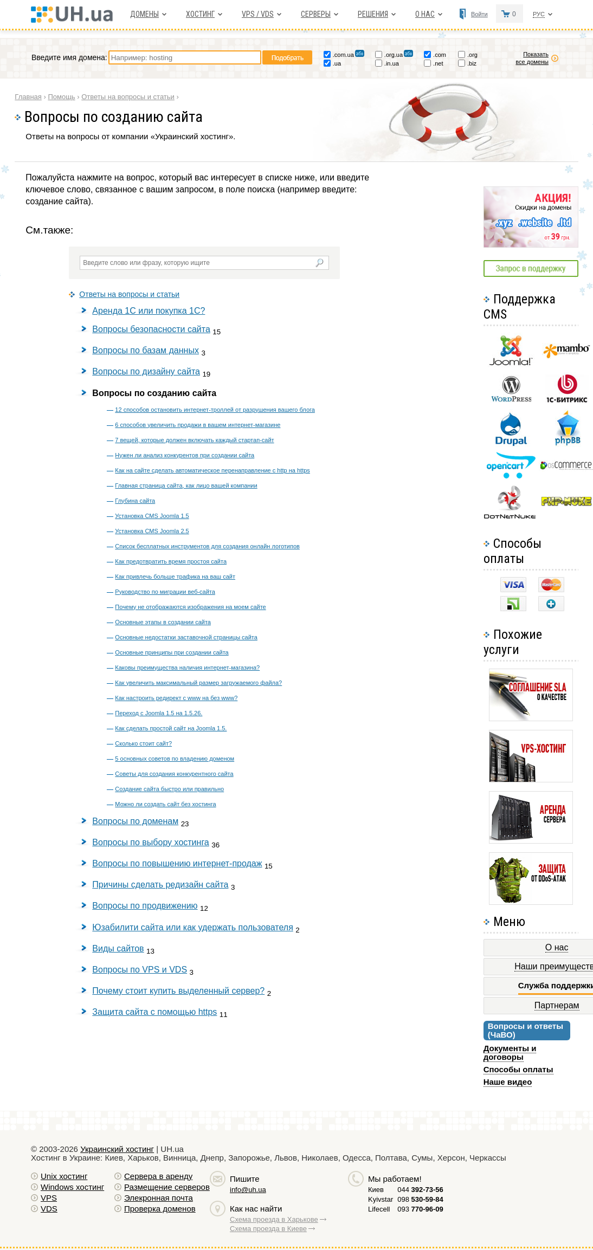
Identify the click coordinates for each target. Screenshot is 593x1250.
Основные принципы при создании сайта (171, 652)
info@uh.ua (248, 1190)
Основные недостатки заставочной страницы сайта (186, 637)
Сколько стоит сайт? (143, 743)
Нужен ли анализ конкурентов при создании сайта (184, 455)
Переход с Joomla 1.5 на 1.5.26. (158, 713)
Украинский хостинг (117, 1149)
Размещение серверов (167, 1186)
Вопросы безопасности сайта (151, 329)
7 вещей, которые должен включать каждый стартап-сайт (194, 440)
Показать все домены (532, 58)
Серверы (316, 14)
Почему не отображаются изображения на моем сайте (190, 607)
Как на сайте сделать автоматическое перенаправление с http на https (212, 470)
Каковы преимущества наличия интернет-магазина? (187, 667)
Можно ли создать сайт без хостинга (165, 804)
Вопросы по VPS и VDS (139, 969)
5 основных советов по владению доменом (174, 758)
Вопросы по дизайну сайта (146, 371)
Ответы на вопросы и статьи (129, 294)
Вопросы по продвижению (144, 905)
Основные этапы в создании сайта (163, 622)
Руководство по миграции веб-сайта (165, 591)
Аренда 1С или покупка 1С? (148, 310)
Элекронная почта (158, 1197)
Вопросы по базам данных (145, 350)
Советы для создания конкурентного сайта (174, 773)
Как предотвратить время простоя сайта (171, 561)
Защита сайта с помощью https (154, 1011)
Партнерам (556, 1005)
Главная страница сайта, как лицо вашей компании (186, 485)
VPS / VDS (258, 14)
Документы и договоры (510, 1052)
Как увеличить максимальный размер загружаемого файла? (198, 682)
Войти (479, 14)
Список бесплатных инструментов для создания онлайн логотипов (207, 546)
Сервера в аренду (158, 1176)
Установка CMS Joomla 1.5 (152, 516)
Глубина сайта (135, 500)
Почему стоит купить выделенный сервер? (178, 990)
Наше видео (508, 1081)
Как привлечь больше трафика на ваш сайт (175, 576)
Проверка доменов (160, 1208)
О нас (425, 14)
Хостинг (200, 14)
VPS (49, 1197)
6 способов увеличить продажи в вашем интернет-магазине (197, 425)
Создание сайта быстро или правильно (169, 789)
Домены (144, 14)
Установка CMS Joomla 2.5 (152, 531)
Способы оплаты (518, 1069)
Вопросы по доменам (135, 821)
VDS (49, 1208)
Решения (373, 14)
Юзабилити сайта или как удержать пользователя (192, 927)
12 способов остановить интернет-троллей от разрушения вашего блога (215, 409)
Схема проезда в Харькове (274, 1219)
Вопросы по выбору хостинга (150, 842)
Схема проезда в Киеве (268, 1229)
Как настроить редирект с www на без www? (176, 698)
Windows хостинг (72, 1186)
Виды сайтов (118, 948)
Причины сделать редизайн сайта (160, 884)
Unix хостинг (64, 1176)
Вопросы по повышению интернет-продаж (177, 863)
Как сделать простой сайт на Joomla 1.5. (171, 728)
